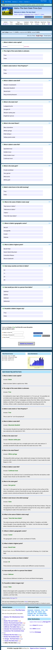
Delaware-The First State (11, 634)
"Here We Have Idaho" (10, 216)
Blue (35, 613)
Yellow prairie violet (9, 137)
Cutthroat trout (8, 158)
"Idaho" (6, 212)
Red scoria (7, 176)
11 (4, 273)
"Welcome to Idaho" (9, 209)
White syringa (8, 130)
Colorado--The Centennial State (12, 629)
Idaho (33, 615)
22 (4, 276)
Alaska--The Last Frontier (11, 621)
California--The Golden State (12, 627)
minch (26, 601)
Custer (6, 234)
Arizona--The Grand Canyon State (13, 623)
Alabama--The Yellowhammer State (14, 617)
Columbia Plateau (9, 255)
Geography (30, 610)
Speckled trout (8, 148)
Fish (36, 611)
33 (4, 270)
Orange (42, 615)
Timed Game (47, 35)
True (5, 55)
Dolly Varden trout (9, 155)
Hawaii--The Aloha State (11, 640)
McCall (6, 227)
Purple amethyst (8, 170)
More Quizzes (35, 628)
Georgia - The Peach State (12, 638)
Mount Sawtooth (8, 258)
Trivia (20, 1)
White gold (7, 179)
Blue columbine (8, 127)
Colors (42, 610)
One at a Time (31, 35)
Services (26, 1)
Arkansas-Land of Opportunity (12, 625)
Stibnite (6, 237)
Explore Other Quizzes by (40, 621)
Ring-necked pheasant (10, 94)
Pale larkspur (7, 134)
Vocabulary (37, 610)
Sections (14, 1)
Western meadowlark (10, 84)
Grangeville (7, 230)
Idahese (6, 291)
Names (40, 611)
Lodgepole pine (8, 106)
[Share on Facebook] (30, 17)
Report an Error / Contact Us (38, 648)
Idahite (6, 294)
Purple (29, 615)
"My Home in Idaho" (10, 206)
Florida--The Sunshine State (11, 636)
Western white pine (9, 112)
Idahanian (7, 301)
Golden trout (7, 152)
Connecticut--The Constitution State (14, 631)
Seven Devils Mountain (10, 252)
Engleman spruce (9, 116)
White (45, 615)
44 (4, 280)
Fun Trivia (6, 2)
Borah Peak (7, 248)
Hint (50, 80)
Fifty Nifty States (20, 610)
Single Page (39, 35)
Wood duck (7, 91)
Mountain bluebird (9, 88)
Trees (37, 615)
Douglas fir (7, 109)
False (5, 58)
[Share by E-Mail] (47, 17)
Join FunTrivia (15, 5)
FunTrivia (35, 632)
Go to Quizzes (36, 625)
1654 (49, 23)
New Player (44, 1)
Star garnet (7, 173)
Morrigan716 (5, 23)
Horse (32, 611)
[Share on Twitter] (39, 17)
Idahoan (6, 298)
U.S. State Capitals (41, 613)
